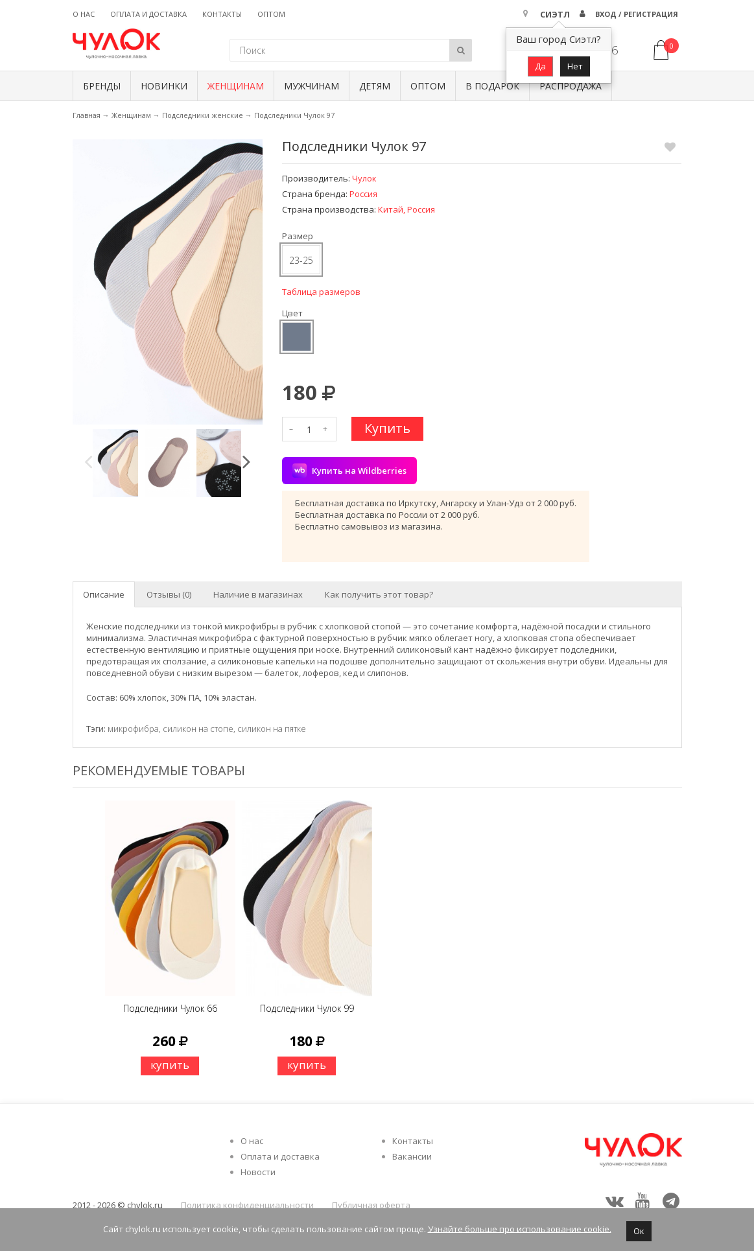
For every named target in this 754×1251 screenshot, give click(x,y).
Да (540, 66)
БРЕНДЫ (102, 86)
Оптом (271, 14)
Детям (374, 86)
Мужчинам (311, 86)
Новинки (164, 86)
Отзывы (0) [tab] (169, 594)
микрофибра (133, 728)
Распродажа (570, 86)
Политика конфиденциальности (247, 1205)
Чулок (364, 178)
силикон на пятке (271, 728)
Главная (86, 115)
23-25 (301, 260)
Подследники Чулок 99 (307, 1008)
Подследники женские (202, 115)
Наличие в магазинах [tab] (258, 594)
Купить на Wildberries (349, 470)
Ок (638, 1231)
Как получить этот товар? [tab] (379, 594)
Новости (258, 1172)
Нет (575, 66)
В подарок (492, 86)
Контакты (222, 14)
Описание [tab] (103, 594)
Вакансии (412, 1156)
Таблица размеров (321, 292)
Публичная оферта (371, 1205)
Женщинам (235, 86)
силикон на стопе (198, 728)
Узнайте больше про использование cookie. (519, 1228)
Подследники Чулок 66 (170, 1008)
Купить (387, 428)
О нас (84, 14)
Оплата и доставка (148, 14)
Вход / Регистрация (636, 14)
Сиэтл (555, 14)
